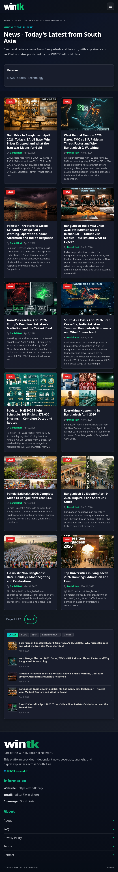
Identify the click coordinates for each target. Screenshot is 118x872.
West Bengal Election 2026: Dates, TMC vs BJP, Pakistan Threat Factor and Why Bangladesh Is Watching (83, 141)
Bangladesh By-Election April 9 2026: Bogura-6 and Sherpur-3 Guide (86, 498)
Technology (36, 78)
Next (30, 619)
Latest (12, 635)
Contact (9, 855)
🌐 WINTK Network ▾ (15, 771)
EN (108, 867)
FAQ (6, 829)
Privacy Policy (13, 838)
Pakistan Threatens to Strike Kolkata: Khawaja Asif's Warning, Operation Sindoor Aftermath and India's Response (30, 232)
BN (112, 867)
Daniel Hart (16, 152)
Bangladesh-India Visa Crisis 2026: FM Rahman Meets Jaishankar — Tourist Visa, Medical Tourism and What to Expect (85, 234)
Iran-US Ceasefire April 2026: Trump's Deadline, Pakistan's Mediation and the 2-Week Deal (29, 324)
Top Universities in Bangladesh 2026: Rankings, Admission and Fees (86, 577)
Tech (34, 635)
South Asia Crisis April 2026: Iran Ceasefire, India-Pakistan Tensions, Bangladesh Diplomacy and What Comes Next (87, 326)
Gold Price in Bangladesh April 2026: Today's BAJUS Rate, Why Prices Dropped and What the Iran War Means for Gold (29, 141)
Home (7, 20)
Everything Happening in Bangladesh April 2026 (82, 412)
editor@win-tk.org (26, 795)
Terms (8, 846)
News (11, 78)
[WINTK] (14, 6)
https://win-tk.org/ (30, 788)
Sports (21, 78)
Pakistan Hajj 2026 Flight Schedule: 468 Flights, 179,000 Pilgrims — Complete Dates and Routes (29, 416)
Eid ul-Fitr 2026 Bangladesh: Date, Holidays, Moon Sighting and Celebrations (28, 577)
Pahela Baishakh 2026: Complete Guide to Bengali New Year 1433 (30, 496)
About (8, 821)
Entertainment (50, 635)
